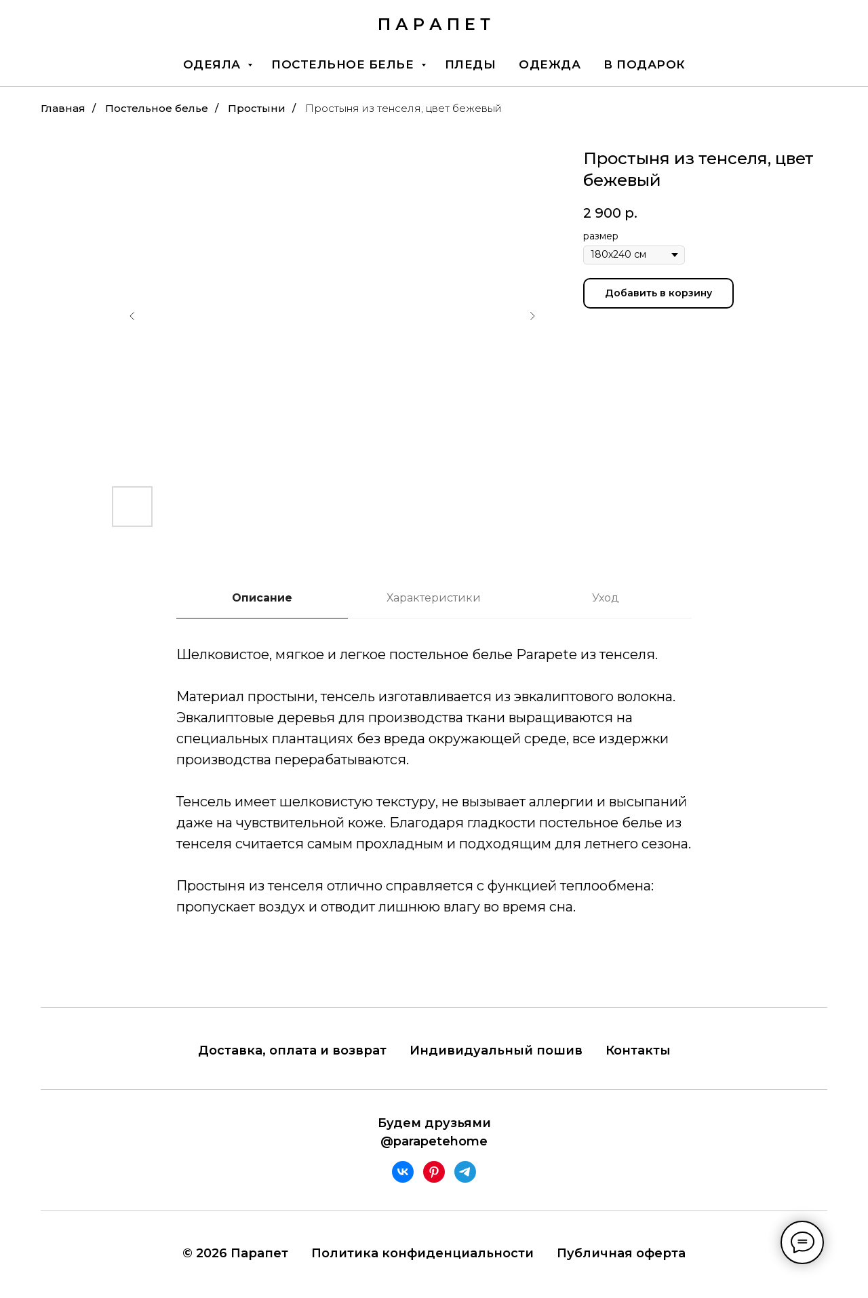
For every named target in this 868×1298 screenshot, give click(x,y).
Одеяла (214, 64)
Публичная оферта (621, 1253)
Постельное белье (344, 64)
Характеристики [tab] (434, 597)
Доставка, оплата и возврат (292, 1050)
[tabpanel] (434, 800)
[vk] (403, 1172)
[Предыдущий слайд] (132, 316)
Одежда (549, 64)
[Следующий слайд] (532, 316)
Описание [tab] (262, 597)
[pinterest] (434, 1172)
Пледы (470, 64)
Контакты (638, 1050)
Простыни (256, 108)
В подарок (645, 64)
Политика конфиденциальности (422, 1253)
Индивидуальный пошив (496, 1050)
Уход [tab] (605, 597)
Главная (63, 108)
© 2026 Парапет (235, 1253)
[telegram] (465, 1172)
